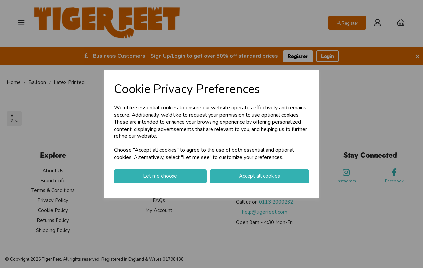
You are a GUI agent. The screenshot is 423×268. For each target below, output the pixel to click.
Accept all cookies (259, 176)
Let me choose (160, 176)
